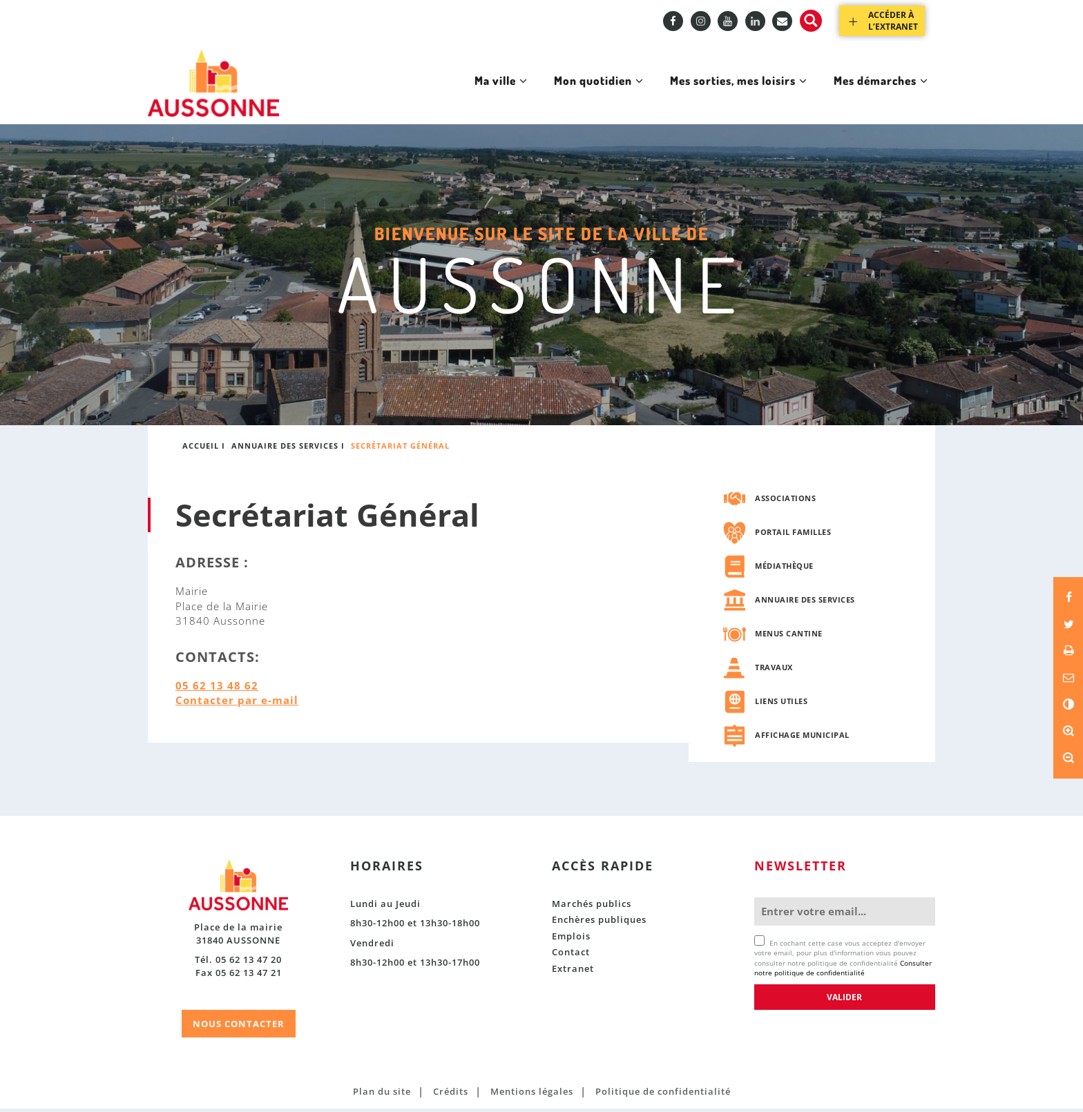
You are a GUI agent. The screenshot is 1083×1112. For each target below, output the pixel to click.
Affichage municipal (802, 737)
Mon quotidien (573, 95)
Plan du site (382, 1094)
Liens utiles (781, 704)
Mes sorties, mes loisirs (723, 95)
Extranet (573, 971)
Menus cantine (789, 636)
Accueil (200, 449)
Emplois (571, 939)
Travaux (774, 670)
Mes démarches (876, 95)
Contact (571, 955)
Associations (785, 501)
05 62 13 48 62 (216, 688)
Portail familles (793, 534)
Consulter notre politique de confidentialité (843, 970)
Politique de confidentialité (663, 1094)
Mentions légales (531, 1094)
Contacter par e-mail (236, 703)
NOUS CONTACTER (239, 1026)
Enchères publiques (599, 923)
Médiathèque (784, 568)
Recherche (811, 21)
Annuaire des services (284, 449)
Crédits (450, 1094)
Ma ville (470, 95)
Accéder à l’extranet (893, 20)
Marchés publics (591, 906)
